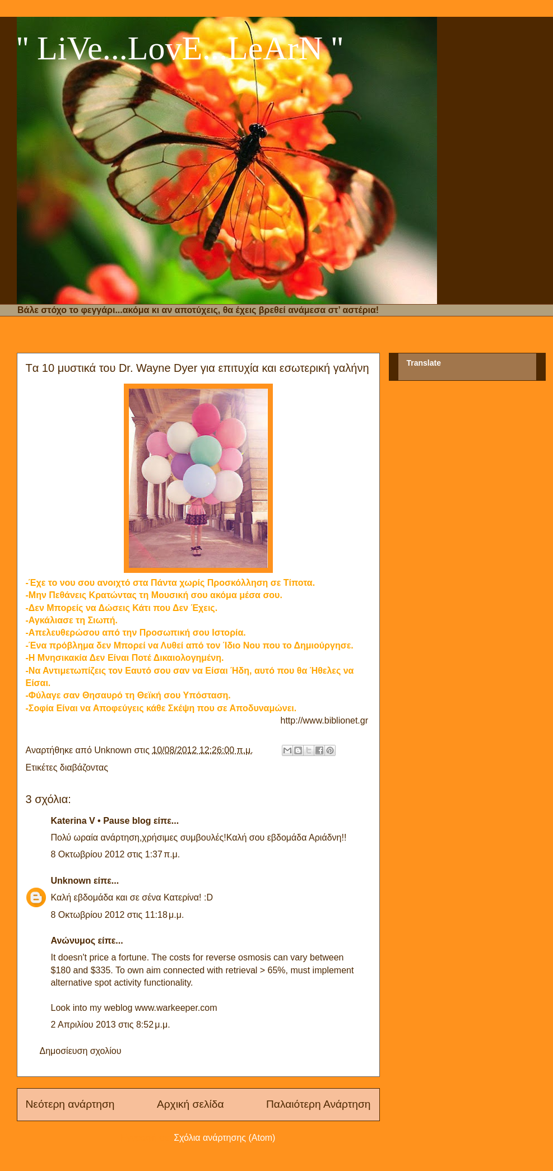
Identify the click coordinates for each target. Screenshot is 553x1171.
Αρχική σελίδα (190, 1104)
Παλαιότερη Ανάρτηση (318, 1104)
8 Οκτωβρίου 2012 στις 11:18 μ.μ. (117, 915)
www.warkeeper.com (176, 1008)
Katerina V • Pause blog (101, 820)
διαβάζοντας (84, 767)
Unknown (71, 880)
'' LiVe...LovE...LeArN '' (180, 48)
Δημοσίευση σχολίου (81, 1051)
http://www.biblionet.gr (325, 720)
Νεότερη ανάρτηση (70, 1104)
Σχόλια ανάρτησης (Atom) (224, 1137)
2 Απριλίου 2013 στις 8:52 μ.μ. (110, 1024)
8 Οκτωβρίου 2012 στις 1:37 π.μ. (115, 854)
